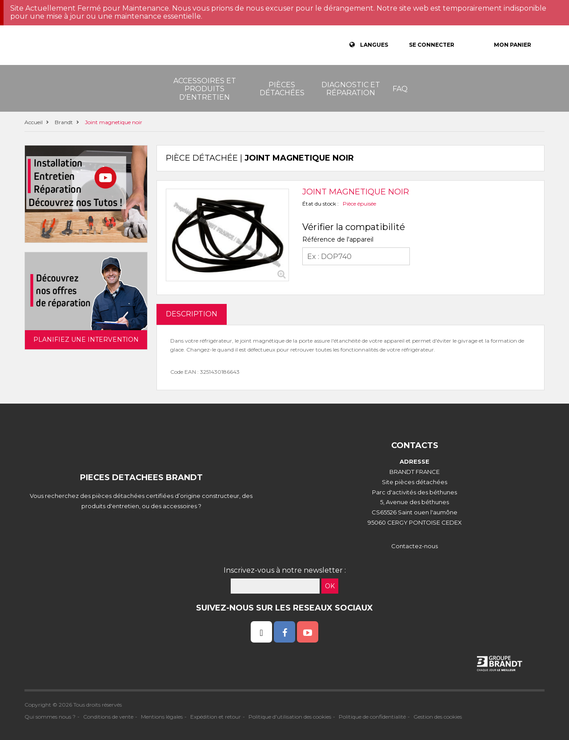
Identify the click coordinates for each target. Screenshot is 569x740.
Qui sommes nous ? (50, 716)
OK (330, 586)
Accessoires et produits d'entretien (204, 89)
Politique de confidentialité (372, 716)
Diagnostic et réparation (350, 89)
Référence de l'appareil (337, 239)
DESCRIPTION (191, 314)
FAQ (400, 89)
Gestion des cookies (437, 716)
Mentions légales (162, 716)
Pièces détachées (282, 89)
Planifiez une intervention (86, 340)
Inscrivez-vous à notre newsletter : (285, 570)
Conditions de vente (108, 716)
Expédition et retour (215, 716)
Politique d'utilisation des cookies (289, 716)
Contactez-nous (414, 546)
